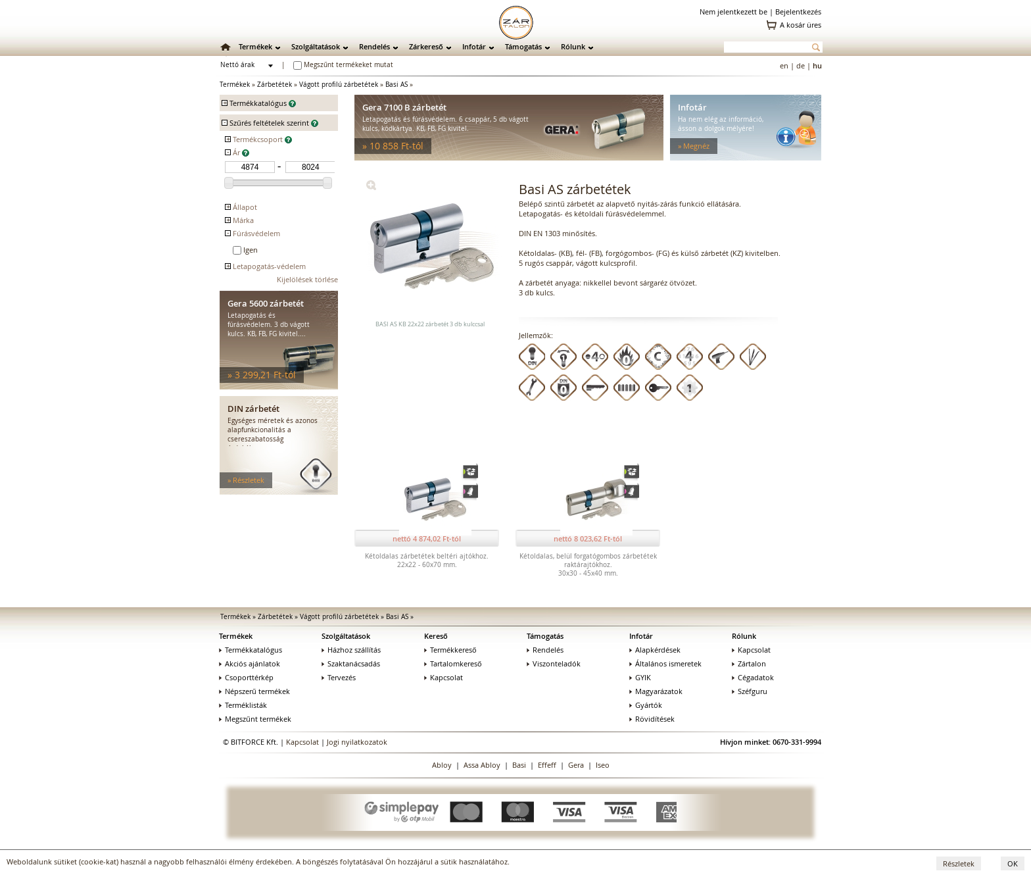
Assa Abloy (482, 765)
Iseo (603, 765)
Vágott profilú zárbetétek (338, 84)
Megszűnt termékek (255, 719)
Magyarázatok (656, 691)
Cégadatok (753, 677)
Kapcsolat (443, 677)
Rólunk (573, 46)
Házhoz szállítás (351, 650)
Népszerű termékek (254, 691)
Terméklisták (243, 705)
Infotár (474, 46)
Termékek (255, 46)
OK (1012, 863)
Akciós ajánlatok (249, 663)
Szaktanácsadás (351, 663)
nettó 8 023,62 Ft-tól (588, 538)
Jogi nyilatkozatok (357, 742)
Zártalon (749, 663)
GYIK (640, 677)
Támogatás (523, 46)
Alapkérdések (655, 650)
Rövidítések (652, 719)
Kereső (436, 636)
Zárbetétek (274, 84)
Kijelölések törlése (307, 279)
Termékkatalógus (250, 650)
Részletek (958, 863)
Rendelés (374, 46)
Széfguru (749, 691)
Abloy (442, 765)
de (800, 65)
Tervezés (339, 677)
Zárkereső (426, 46)
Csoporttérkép (246, 677)
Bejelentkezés (798, 11)
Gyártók (645, 705)
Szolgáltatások (315, 46)
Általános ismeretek (665, 663)
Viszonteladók (554, 663)
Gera (576, 765)
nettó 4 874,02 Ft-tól (427, 538)
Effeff (547, 765)
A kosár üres (800, 25)
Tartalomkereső (453, 663)
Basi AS (396, 84)
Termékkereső (450, 650)
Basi (519, 765)
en (784, 65)
